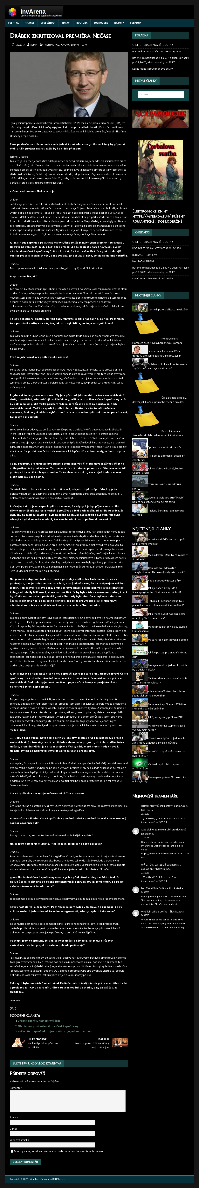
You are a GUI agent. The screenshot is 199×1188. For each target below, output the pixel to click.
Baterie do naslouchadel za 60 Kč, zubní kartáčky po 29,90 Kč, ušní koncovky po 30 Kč (160, 60)
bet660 (145, 888)
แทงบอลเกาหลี (150, 806)
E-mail (13, 1129)
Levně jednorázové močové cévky (152, 69)
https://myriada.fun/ (151, 216)
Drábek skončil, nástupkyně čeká (39, 1021)
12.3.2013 (20, 45)
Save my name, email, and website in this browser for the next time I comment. (59, 1151)
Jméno (14, 1117)
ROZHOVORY (100, 23)
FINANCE (30, 23)
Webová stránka (19, 1140)
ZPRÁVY (75, 45)
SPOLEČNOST (48, 23)
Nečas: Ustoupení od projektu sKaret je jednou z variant (55, 1031)
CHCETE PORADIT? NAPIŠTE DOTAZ (152, 45)
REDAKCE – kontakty (144, 255)
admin (33, 45)
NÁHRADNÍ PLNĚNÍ (143, 261)
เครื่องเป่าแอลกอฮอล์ (153, 865)
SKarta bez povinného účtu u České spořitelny (48, 1026)
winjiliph (146, 912)
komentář (16, 1088)
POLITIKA (13, 23)
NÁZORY (119, 23)
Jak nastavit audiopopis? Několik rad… (165, 808)
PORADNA (135, 23)
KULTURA (81, 23)
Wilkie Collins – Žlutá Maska (167, 888)
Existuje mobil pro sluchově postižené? (163, 832)
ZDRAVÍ (66, 23)
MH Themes (59, 1179)
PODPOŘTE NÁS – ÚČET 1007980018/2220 (157, 51)
